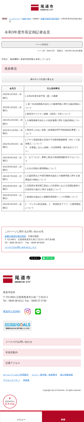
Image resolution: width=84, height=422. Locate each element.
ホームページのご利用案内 (16, 374)
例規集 (26, 380)
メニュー (21, 419)
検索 (63, 419)
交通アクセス (12, 363)
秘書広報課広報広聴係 (50, 19)
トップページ (14, 19)
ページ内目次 (42, 44)
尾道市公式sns (11, 311)
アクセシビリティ (11, 380)
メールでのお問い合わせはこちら (21, 247)
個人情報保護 (66, 374)
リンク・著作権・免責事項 (44, 374)
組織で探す (26, 19)
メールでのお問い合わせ (18, 342)
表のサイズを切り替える (42, 79)
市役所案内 (11, 352)
